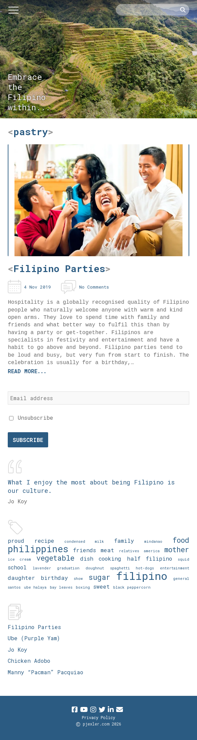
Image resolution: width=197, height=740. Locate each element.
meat (107, 550)
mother (176, 549)
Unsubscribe (31, 417)
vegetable (55, 558)
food (180, 540)
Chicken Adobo (29, 660)
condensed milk (84, 541)
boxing (83, 587)
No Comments (94, 287)
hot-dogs (145, 567)
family (124, 540)
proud (16, 540)
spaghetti (120, 567)
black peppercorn (132, 587)
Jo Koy (17, 649)
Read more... (27, 371)
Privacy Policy (98, 717)
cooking (110, 558)
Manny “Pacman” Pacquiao (45, 672)
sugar (99, 577)
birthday (54, 577)
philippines (38, 549)
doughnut (95, 567)
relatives (129, 550)
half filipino (149, 558)
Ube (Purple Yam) (34, 638)
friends (84, 550)
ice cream (19, 559)
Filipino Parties (34, 626)
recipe (44, 540)
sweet (101, 586)
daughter (21, 577)
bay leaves (61, 587)
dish (86, 558)
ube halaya (35, 587)
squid (183, 559)
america (152, 550)
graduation (68, 567)
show (78, 578)
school (17, 567)
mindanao (153, 541)
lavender (42, 567)
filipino (141, 575)
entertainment (174, 567)
